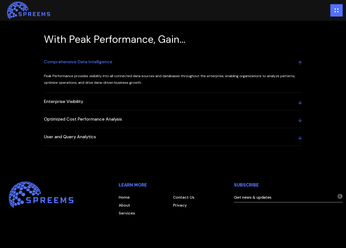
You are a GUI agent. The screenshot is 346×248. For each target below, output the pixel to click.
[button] (124, 197)
